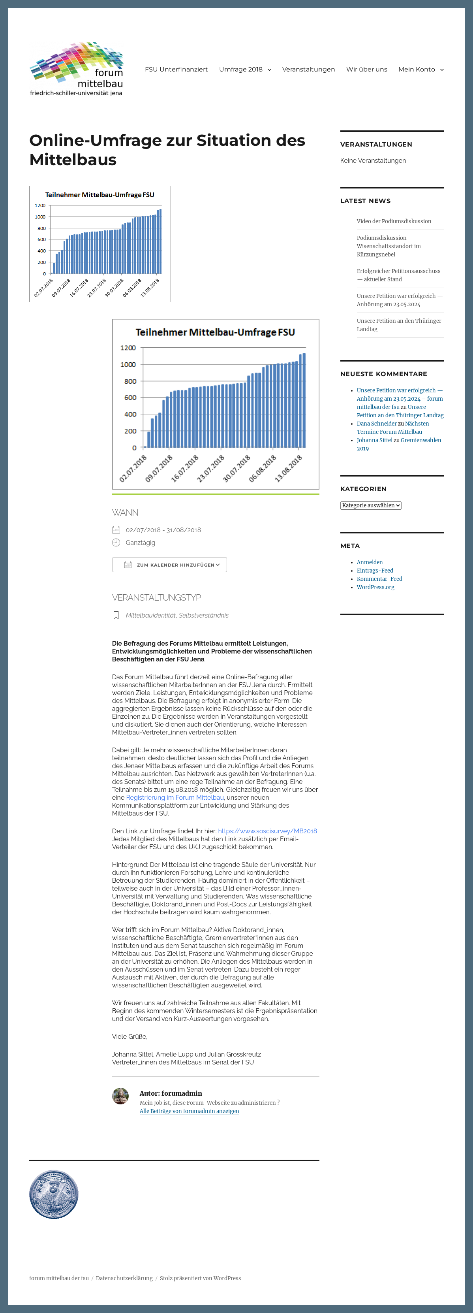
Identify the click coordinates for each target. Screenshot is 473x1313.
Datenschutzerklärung (124, 1278)
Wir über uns (366, 69)
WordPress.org (375, 587)
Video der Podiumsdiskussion (394, 221)
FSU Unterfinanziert (176, 69)
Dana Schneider (377, 423)
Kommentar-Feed (379, 579)
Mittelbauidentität (151, 615)
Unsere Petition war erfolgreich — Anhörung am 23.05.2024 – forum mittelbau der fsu (400, 399)
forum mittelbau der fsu (59, 1278)
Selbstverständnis (204, 615)
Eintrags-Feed (375, 570)
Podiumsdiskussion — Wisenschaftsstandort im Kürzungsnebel (389, 246)
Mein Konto (416, 69)
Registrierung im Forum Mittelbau (175, 797)
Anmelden (370, 562)
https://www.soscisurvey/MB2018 (268, 831)
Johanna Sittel (374, 440)
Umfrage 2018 (241, 69)
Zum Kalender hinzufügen (169, 564)
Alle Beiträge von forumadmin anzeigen (189, 1111)
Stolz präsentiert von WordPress (200, 1278)
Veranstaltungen (308, 69)
